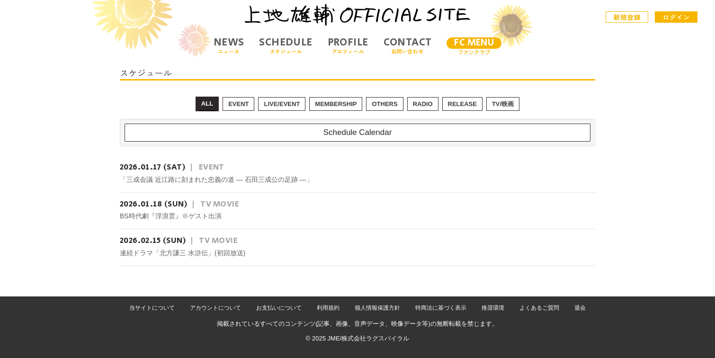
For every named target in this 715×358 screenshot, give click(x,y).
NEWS (229, 45)
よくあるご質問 (539, 307)
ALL (207, 103)
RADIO (423, 103)
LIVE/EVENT (282, 103)
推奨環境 (493, 307)
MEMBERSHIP (336, 103)
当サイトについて (152, 307)
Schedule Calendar (357, 132)
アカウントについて (215, 307)
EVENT (238, 103)
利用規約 (328, 307)
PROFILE (348, 45)
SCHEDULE (285, 45)
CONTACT (408, 45)
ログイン (676, 17)
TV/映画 (503, 103)
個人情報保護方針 (377, 307)
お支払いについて (279, 307)
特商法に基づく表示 (440, 307)
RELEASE (462, 103)
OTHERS (384, 103)
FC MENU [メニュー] (474, 42)
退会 (580, 307)
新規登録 (627, 17)
